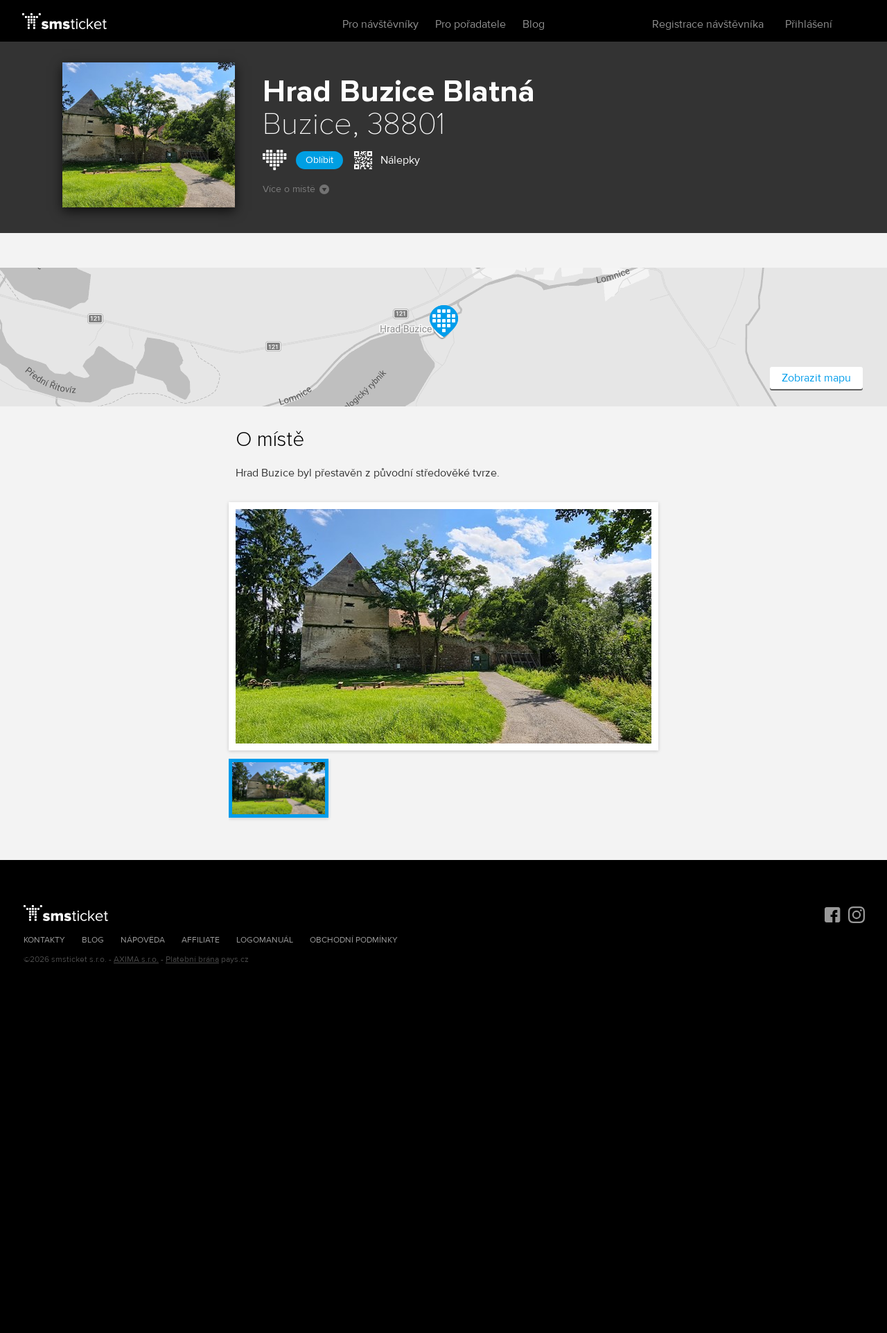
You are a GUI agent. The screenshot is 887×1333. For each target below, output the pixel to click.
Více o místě (296, 189)
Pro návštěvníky (380, 24)
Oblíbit (319, 160)
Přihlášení (808, 24)
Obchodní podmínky (354, 940)
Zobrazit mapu (816, 378)
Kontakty (44, 940)
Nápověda (143, 940)
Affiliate (201, 940)
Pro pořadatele (470, 24)
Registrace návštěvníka (708, 24)
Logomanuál (264, 940)
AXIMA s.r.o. (136, 959)
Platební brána (192, 959)
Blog (533, 24)
